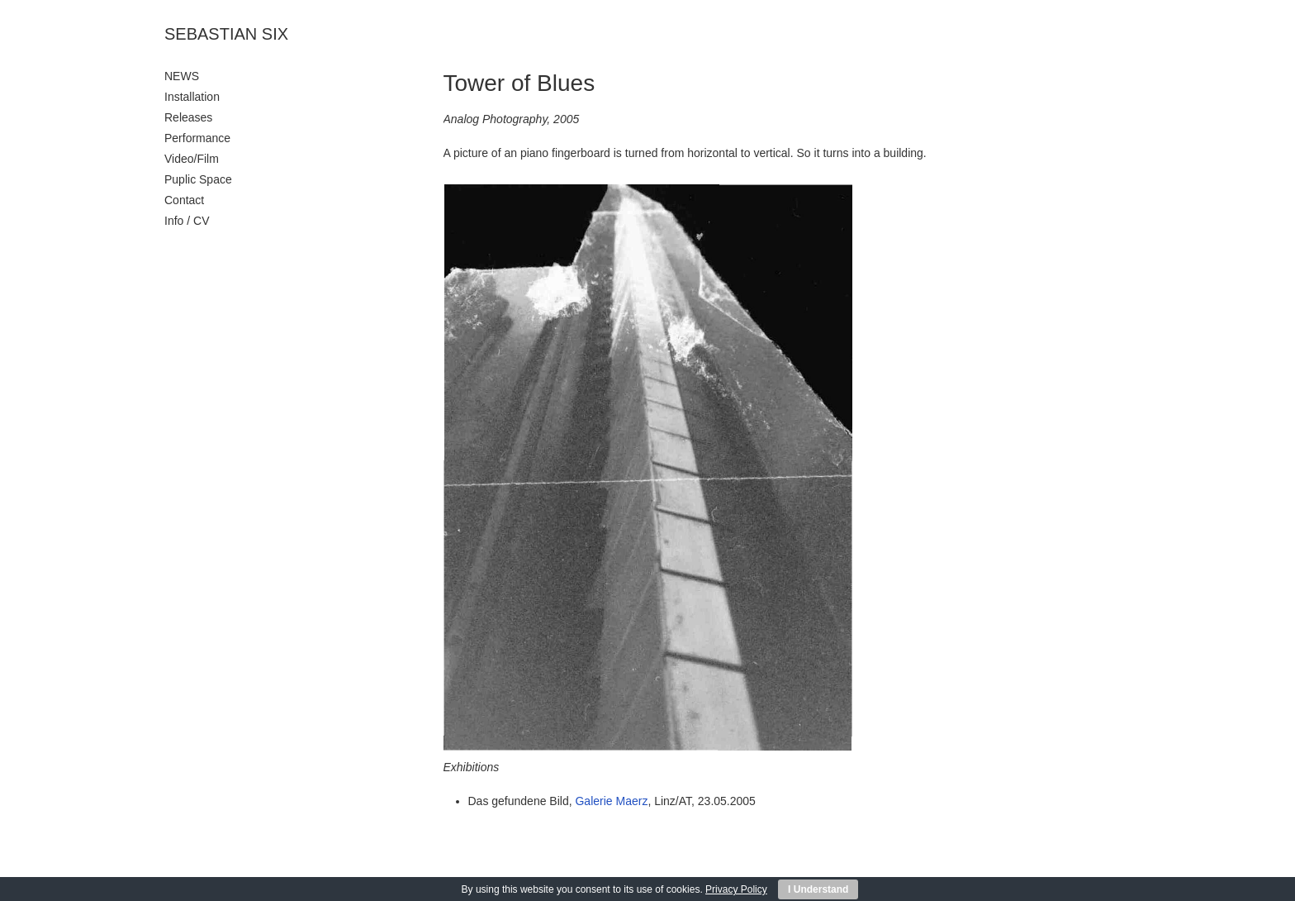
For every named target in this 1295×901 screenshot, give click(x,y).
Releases (188, 117)
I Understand (818, 889)
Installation (192, 96)
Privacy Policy (736, 889)
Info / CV (186, 220)
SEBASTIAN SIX (226, 34)
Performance (197, 138)
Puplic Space (198, 179)
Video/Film (191, 158)
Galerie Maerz (611, 801)
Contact (184, 200)
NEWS (181, 76)
